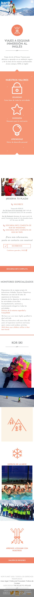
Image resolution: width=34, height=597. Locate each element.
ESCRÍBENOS (17, 246)
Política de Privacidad (17, 581)
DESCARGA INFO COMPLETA (17, 269)
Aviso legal (4, 581)
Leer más (17, 595)
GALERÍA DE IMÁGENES (17, 560)
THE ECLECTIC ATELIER (22, 585)
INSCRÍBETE (18, 204)
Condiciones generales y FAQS (17, 250)
